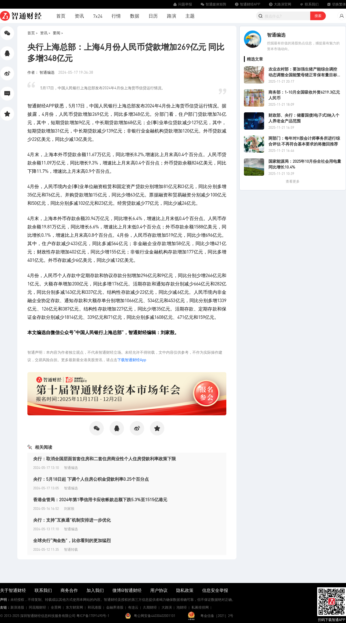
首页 (60, 16)
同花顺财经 (37, 607)
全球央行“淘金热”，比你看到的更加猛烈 (72, 540)
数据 (134, 16)
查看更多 (293, 181)
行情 (116, 16)
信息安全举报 (215, 590)
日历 (153, 16)
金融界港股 (114, 607)
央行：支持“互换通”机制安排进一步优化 (72, 520)
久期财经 (150, 607)
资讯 (79, 16)
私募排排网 (200, 607)
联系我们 (43, 590)
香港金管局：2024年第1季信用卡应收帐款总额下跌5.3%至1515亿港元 (100, 499)
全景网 (56, 607)
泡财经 (181, 607)
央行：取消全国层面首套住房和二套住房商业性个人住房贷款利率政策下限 (104, 458)
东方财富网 (74, 607)
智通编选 (276, 35)
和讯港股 (94, 607)
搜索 (318, 16)
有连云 (133, 607)
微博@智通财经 (127, 590)
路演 (171, 16)
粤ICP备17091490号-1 (92, 615)
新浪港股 (17, 607)
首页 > (32, 32)
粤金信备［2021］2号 (216, 615)
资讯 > (45, 32)
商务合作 (69, 590)
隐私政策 (184, 590)
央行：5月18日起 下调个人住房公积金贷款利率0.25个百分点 (91, 479)
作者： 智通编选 (41, 72)
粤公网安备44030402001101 (154, 615)
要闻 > (58, 32)
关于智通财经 (13, 590)
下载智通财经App (131, 359)
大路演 (166, 607)
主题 (190, 16)
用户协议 (159, 590)
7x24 (97, 16)
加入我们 (95, 590)
